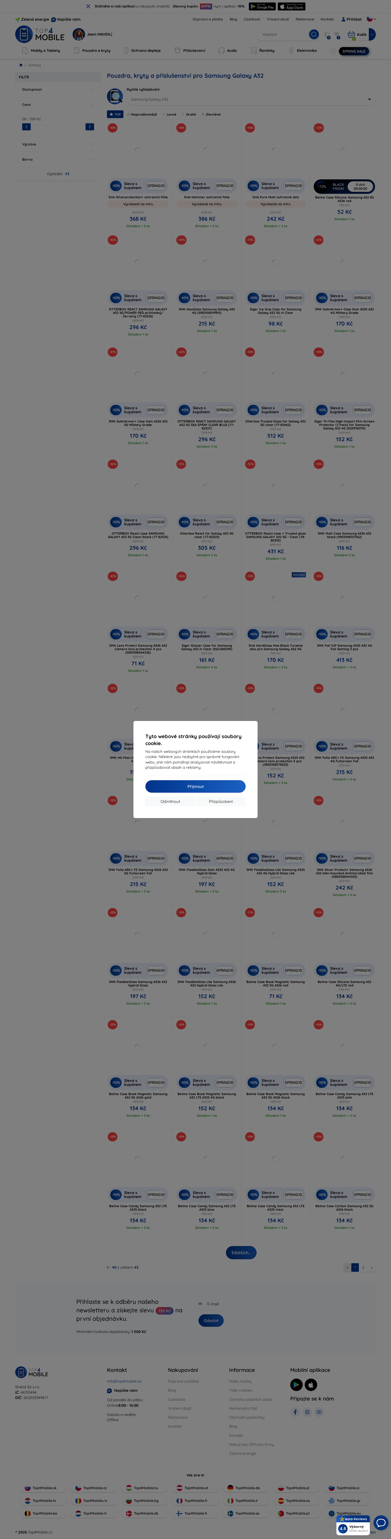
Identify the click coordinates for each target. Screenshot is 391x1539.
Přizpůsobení (221, 801)
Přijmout (196, 786)
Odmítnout (170, 801)
